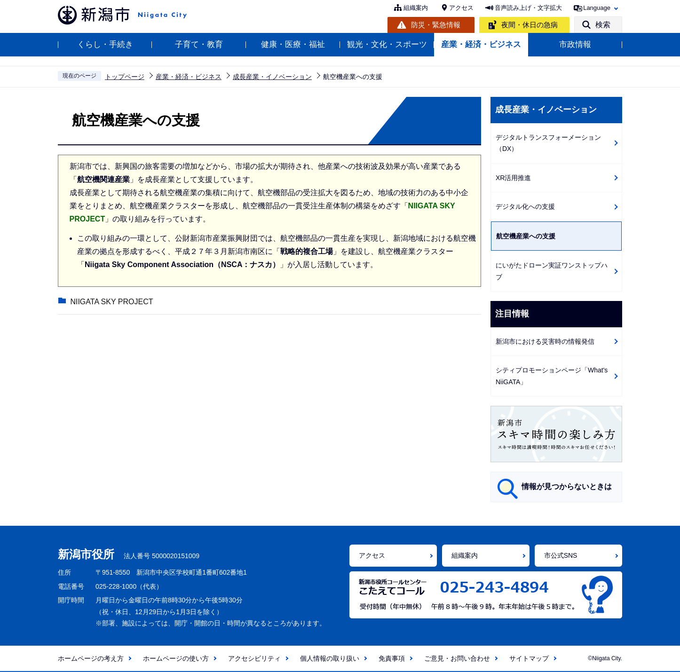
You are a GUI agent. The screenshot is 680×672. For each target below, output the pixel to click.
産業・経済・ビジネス (481, 44)
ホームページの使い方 (176, 658)
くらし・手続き (105, 44)
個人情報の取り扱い (329, 658)
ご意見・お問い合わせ (457, 658)
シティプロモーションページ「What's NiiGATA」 (552, 376)
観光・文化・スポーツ (387, 44)
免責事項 (392, 658)
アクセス (461, 7)
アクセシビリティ (254, 658)
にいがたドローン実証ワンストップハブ (552, 271)
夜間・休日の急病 (529, 25)
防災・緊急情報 (435, 25)
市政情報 (575, 44)
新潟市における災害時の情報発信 (545, 341)
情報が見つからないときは (567, 486)
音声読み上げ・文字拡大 (528, 7)
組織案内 (415, 7)
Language (596, 7)
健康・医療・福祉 (293, 44)
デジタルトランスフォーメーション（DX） (548, 143)
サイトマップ (529, 658)
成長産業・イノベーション (272, 76)
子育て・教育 (199, 44)
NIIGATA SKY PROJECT (111, 302)
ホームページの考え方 (91, 658)
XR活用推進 (513, 178)
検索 (602, 25)
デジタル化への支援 (525, 206)
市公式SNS (560, 555)
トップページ (124, 76)
